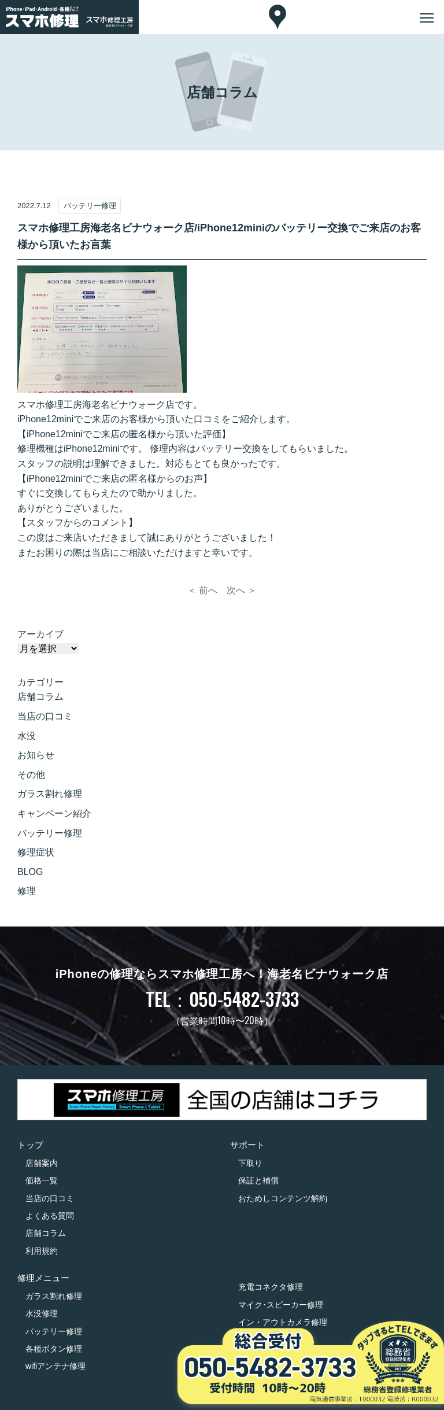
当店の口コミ (45, 716)
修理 (26, 891)
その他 (31, 775)
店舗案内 (41, 1163)
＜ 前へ (202, 590)
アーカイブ (40, 634)
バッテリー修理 (49, 833)
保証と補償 (258, 1180)
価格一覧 (41, 1180)
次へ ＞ (242, 590)
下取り (250, 1163)
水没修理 (41, 1313)
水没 (26, 736)
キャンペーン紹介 (54, 813)
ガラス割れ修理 (49, 794)
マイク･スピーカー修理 (280, 1304)
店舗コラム (40, 697)
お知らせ (35, 755)
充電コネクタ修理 (270, 1286)
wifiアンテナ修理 (55, 1366)
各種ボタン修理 (53, 1348)
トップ (30, 1145)
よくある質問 (49, 1215)
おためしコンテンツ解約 (282, 1198)
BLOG (30, 872)
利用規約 (41, 1251)
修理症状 (35, 852)
